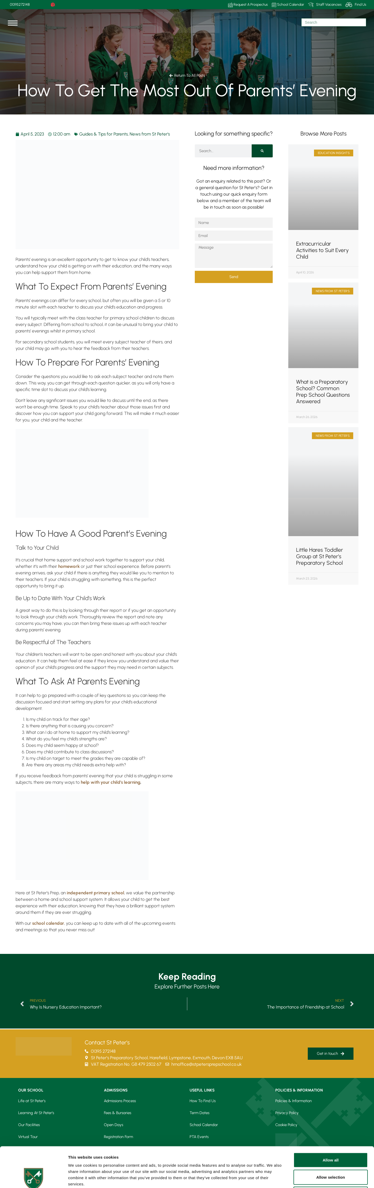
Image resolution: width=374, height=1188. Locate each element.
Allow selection (330, 1137)
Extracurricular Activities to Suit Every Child (322, 250)
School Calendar (288, 4)
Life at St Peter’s (31, 1101)
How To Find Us (203, 1101)
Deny (330, 1154)
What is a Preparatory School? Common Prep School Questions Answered (323, 391)
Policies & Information (293, 1101)
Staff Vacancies (325, 4)
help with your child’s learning (110, 782)
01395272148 (20, 4)
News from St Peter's (150, 134)
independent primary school (95, 892)
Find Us (355, 4)
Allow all (331, 1120)
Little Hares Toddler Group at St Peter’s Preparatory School (319, 556)
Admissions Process (120, 1101)
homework (69, 566)
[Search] (262, 150)
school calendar (48, 923)
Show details (273, 1178)
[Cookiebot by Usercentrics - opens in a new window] (33, 1178)
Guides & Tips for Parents (103, 134)
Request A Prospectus (248, 4)
